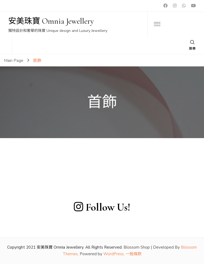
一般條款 (134, 254)
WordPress (113, 254)
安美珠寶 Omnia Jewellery (51, 21)
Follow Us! (102, 207)
